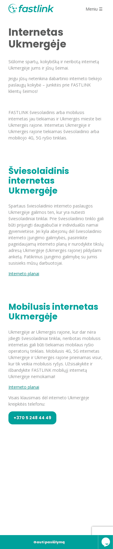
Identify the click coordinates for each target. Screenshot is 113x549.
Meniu (94, 9)
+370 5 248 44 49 (32, 418)
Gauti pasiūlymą (49, 542)
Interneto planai (23, 273)
